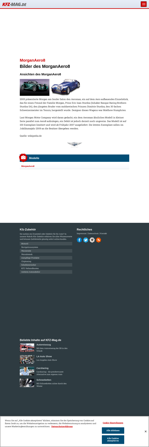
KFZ (14, 4)
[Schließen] (145, 431)
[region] (74, 431)
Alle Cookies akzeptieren (113, 439)
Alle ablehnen (113, 430)
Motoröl (24, 243)
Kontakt (103, 233)
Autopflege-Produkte (30, 258)
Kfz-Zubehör (38, 236)
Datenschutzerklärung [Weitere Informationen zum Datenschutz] (62, 426)
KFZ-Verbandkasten (30, 268)
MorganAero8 (27, 166)
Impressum (81, 233)
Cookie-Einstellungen (113, 422)
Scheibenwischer (28, 265)
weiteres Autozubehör (30, 272)
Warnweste (26, 251)
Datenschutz (93, 233)
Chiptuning (26, 261)
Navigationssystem (29, 247)
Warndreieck (27, 254)
